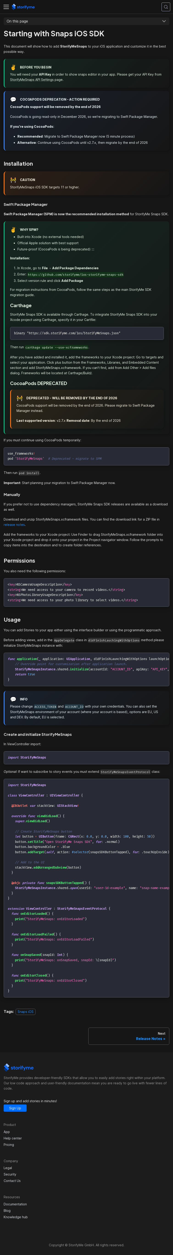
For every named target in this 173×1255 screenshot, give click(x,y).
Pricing (9, 1145)
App (7, 1132)
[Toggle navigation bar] (6, 6)
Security (10, 1174)
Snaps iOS (25, 1012)
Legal (8, 1168)
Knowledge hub (16, 1217)
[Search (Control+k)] (166, 7)
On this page (17, 21)
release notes (14, 525)
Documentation (15, 1204)
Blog (7, 1211)
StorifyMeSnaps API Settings (32, 80)
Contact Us (12, 1181)
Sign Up (15, 1108)
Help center (13, 1138)
